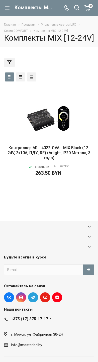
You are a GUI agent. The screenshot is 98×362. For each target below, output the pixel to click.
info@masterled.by (26, 345)
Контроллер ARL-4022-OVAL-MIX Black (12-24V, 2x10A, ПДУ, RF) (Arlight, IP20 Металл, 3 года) (49, 152)
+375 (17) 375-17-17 (29, 319)
